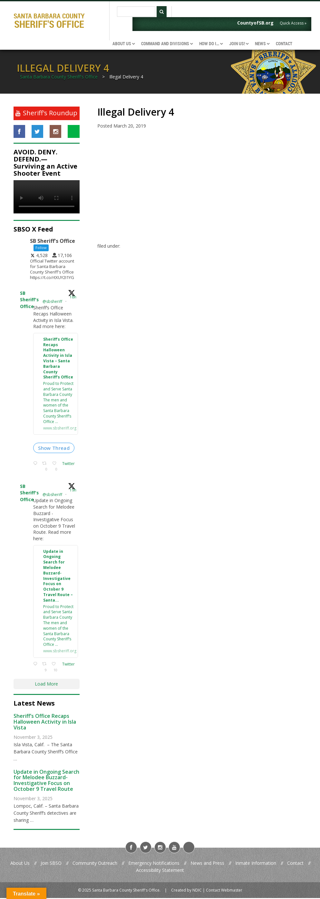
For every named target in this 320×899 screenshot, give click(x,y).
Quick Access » (293, 23)
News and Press (207, 864)
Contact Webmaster (224, 891)
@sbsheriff (52, 301)
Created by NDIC (186, 891)
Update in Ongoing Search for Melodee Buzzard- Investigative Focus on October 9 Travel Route (46, 781)
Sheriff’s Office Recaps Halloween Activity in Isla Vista (45, 722)
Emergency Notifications (153, 864)
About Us (20, 864)
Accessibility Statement (160, 871)
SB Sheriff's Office (29, 300)
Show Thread (54, 448)
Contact (295, 864)
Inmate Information (255, 864)
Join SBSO (51, 864)
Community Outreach (95, 864)
